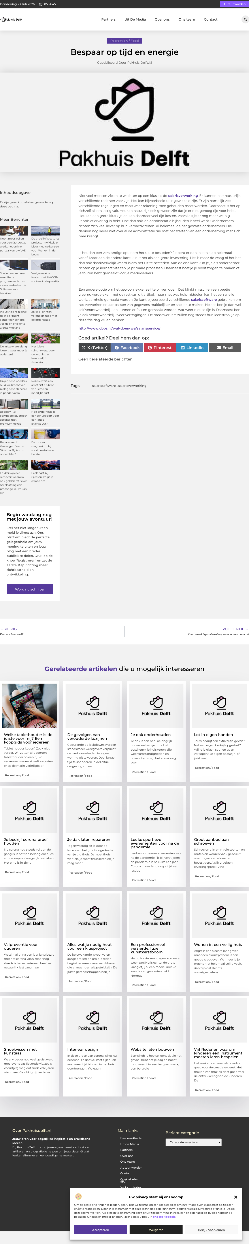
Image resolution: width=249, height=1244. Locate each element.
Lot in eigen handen (213, 734)
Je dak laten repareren (88, 839)
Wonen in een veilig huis (218, 944)
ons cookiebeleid (164, 1216)
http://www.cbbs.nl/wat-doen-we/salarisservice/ (119, 328)
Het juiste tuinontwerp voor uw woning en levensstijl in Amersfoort (43, 354)
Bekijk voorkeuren (211, 1230)
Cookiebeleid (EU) (130, 1180)
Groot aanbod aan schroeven (211, 841)
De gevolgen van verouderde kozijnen (87, 736)
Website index (130, 1187)
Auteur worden (131, 1167)
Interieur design (82, 1049)
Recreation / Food (124, 41)
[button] (236, 1197)
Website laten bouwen (152, 1049)
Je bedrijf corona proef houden (26, 841)
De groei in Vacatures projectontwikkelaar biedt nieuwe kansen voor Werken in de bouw (45, 246)
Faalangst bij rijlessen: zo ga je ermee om (42, 477)
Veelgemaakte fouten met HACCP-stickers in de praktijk (45, 277)
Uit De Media (135, 19)
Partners (108, 19)
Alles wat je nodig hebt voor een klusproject (89, 946)
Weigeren (156, 1230)
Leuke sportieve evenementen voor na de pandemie (155, 843)
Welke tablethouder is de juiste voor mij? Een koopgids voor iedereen (28, 738)
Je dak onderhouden (151, 734)
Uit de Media (129, 1144)
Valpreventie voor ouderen (21, 946)
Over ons (162, 19)
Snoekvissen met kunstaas (20, 1051)
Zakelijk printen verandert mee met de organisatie (44, 315)
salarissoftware (203, 299)
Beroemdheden (131, 1138)
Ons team (187, 19)
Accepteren (100, 1230)
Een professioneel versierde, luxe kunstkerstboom (148, 948)
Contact (210, 19)
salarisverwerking (183, 196)
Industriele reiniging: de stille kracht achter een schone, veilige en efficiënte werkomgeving (13, 319)
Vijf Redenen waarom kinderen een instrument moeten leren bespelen (218, 1053)
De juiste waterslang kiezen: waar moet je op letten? (13, 350)
